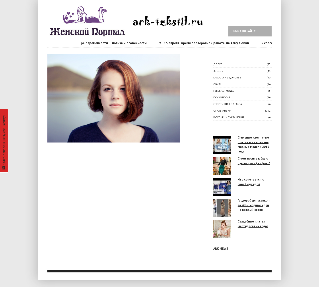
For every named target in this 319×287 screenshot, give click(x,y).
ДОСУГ (217, 64)
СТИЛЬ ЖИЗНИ (222, 110)
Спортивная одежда (227, 104)
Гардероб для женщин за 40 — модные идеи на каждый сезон (254, 205)
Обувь (217, 84)
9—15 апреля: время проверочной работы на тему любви (205, 43)
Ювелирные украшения (228, 117)
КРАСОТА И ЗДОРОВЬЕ (227, 77)
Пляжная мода (223, 90)
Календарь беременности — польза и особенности (107, 43)
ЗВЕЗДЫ (218, 70)
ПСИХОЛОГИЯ (221, 97)
